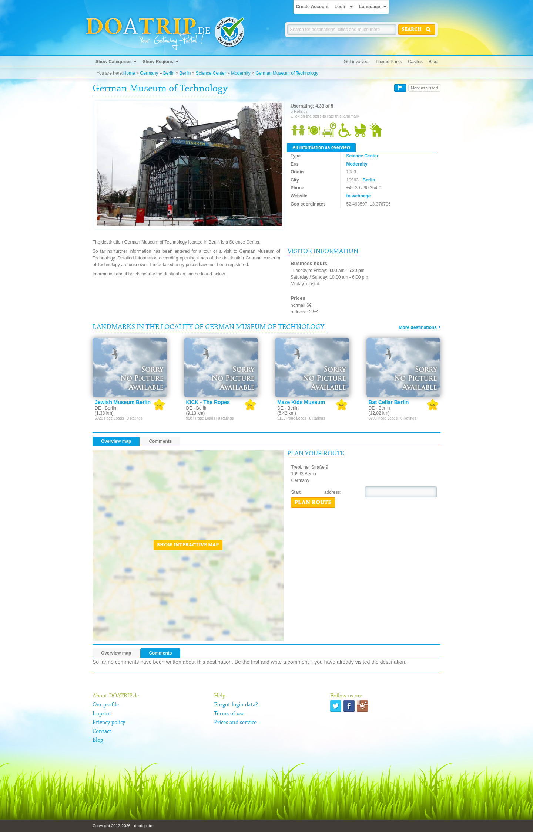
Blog (433, 61)
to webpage (358, 195)
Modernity (241, 73)
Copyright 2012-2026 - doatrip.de (122, 825)
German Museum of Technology (286, 73)
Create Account (312, 6)
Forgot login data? (236, 705)
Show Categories (113, 61)
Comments (160, 441)
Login (341, 6)
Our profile (106, 705)
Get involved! (357, 61)
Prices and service (235, 723)
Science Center (211, 73)
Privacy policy (109, 723)
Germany (149, 73)
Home (129, 73)
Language (369, 6)
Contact (102, 731)
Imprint (102, 714)
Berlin (169, 73)
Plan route (313, 503)
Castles (415, 61)
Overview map (116, 441)
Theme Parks (389, 61)
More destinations (418, 327)
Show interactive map (188, 545)
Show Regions (158, 61)
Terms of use (229, 714)
